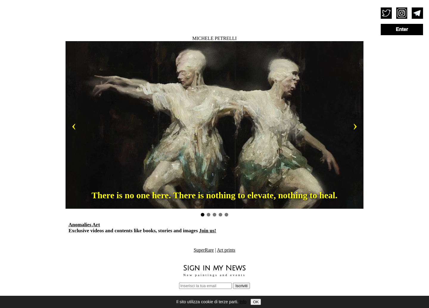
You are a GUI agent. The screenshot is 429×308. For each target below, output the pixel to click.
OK (256, 302)
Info (243, 301)
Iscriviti (241, 286)
